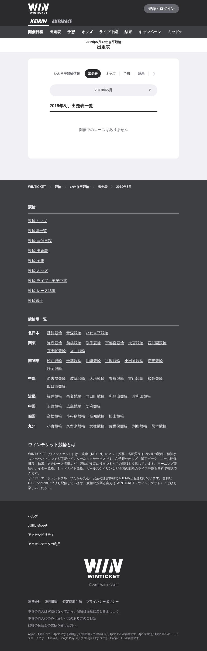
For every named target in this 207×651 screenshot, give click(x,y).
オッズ (87, 32)
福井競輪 (54, 396)
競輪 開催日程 (40, 241)
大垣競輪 (97, 378)
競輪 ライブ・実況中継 (47, 280)
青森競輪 (73, 333)
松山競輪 (116, 416)
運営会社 (34, 602)
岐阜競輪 (77, 378)
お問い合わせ (37, 526)
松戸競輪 (54, 361)
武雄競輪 (97, 426)
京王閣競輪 (56, 351)
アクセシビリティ (41, 535)
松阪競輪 (155, 378)
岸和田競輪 (141, 396)
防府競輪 (93, 406)
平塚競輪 (112, 361)
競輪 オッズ (38, 270)
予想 (71, 32)
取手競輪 (93, 343)
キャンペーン (150, 32)
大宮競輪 (135, 343)
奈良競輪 (73, 396)
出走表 (55, 32)
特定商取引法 (72, 602)
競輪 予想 (36, 261)
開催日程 (35, 32)
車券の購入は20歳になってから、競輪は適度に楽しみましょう (73, 611)
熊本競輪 (159, 426)
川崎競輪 (93, 361)
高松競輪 (54, 416)
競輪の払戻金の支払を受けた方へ (52, 625)
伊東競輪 (155, 361)
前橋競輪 (73, 343)
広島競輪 (73, 406)
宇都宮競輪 (114, 343)
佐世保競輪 (118, 426)
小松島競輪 (75, 416)
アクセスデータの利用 (44, 544)
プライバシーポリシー (102, 602)
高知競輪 (97, 416)
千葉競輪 (73, 361)
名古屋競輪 (56, 378)
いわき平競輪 (97, 333)
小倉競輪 (54, 426)
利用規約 (51, 602)
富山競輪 (135, 378)
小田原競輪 (134, 361)
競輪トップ (37, 221)
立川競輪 (77, 351)
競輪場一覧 (37, 231)
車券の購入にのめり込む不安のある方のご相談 (62, 618)
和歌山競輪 (118, 396)
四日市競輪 (56, 386)
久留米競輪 (75, 426)
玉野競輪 (54, 406)
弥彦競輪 (54, 343)
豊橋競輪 (116, 378)
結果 (128, 32)
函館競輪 (54, 333)
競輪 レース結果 (42, 290)
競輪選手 (35, 300)
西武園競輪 (157, 343)
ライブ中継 (108, 32)
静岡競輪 (54, 368)
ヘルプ (33, 516)
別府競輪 (139, 426)
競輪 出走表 (38, 251)
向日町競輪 (95, 396)
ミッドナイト (179, 32)
